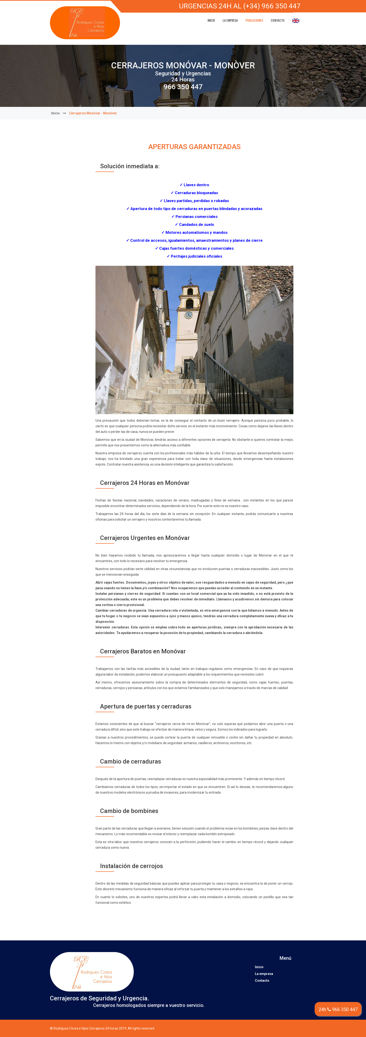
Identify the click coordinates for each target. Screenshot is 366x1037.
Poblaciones (254, 20)
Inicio (211, 20)
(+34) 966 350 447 (272, 6)
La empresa (230, 20)
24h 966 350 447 (338, 1009)
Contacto (278, 20)
